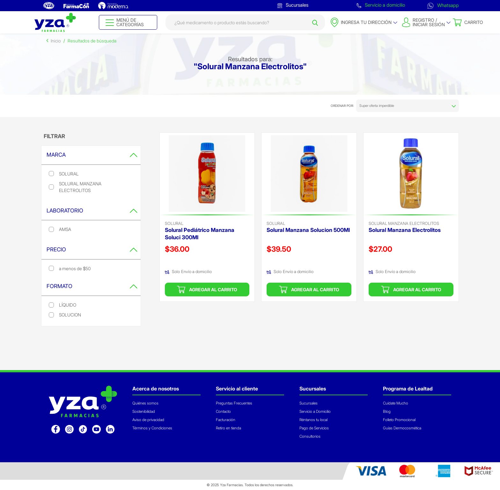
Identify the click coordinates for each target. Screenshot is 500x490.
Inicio (56, 40)
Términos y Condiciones (152, 428)
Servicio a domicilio (381, 5)
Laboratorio (92, 210)
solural (174, 223)
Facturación (225, 419)
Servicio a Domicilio (315, 411)
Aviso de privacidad (148, 419)
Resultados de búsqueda (92, 40)
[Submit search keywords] (315, 22)
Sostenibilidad (143, 411)
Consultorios (309, 436)
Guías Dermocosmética (402, 428)
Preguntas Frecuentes (234, 403)
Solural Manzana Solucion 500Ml (308, 230)
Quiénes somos (145, 403)
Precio (92, 249)
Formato (92, 286)
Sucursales (292, 5)
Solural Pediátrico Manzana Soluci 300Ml (199, 234)
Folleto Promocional (399, 419)
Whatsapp (443, 5)
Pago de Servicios (314, 428)
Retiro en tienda (228, 428)
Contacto (223, 411)
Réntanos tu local (313, 419)
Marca (92, 155)
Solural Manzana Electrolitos (404, 223)
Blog (387, 411)
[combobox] (245, 22)
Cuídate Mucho (395, 403)
